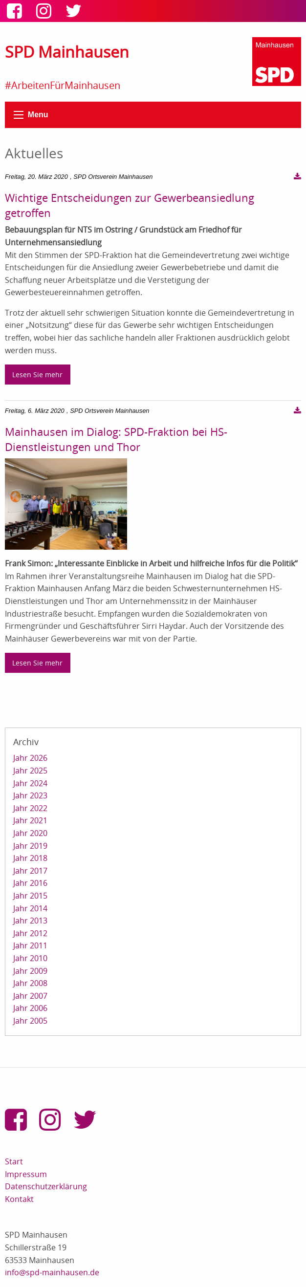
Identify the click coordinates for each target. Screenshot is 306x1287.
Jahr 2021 (30, 820)
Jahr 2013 (30, 920)
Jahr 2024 (30, 783)
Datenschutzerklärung (46, 1186)
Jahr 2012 (30, 933)
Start (14, 1161)
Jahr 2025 (30, 770)
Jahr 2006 (30, 1008)
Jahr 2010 (30, 958)
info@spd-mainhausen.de (52, 1272)
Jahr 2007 (30, 995)
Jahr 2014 (30, 908)
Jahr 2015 (30, 895)
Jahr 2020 (30, 833)
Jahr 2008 (30, 983)
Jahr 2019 (30, 845)
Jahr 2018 (30, 858)
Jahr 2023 (30, 795)
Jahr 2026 (30, 757)
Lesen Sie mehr (37, 374)
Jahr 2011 (30, 945)
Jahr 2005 (30, 1020)
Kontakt (19, 1199)
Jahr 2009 (30, 970)
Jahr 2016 (30, 883)
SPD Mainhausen (67, 51)
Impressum (26, 1174)
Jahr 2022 (30, 808)
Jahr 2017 (30, 870)
